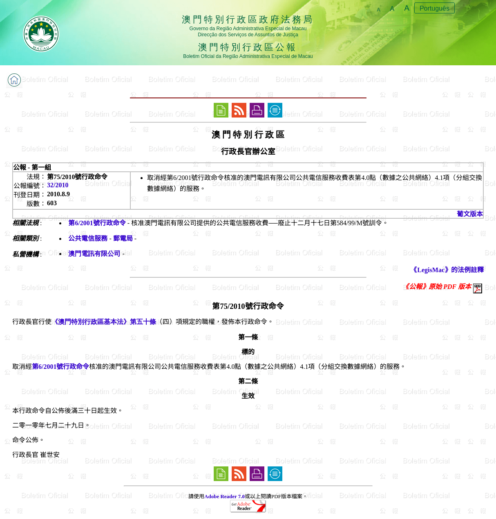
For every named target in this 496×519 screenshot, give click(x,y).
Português (434, 8)
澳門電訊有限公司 (94, 253)
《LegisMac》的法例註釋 (447, 269)
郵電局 (123, 238)
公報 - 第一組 (32, 167)
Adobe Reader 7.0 (224, 496)
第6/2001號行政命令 (96, 223)
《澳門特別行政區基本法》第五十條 (103, 321)
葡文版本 (470, 214)
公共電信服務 (87, 238)
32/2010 (57, 185)
